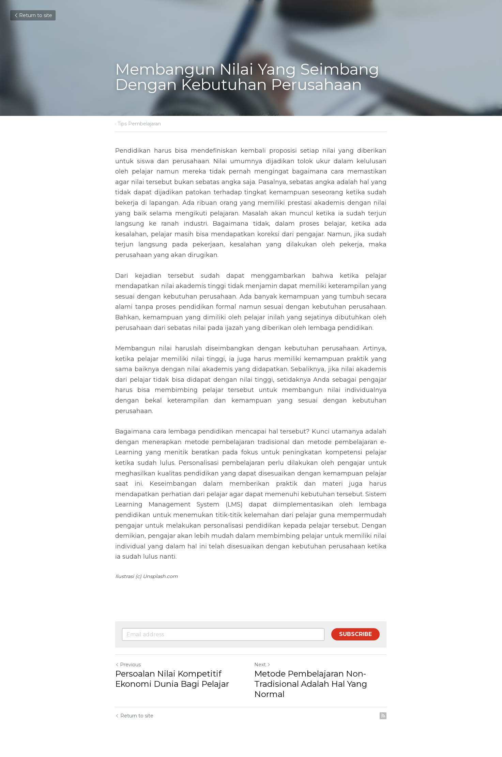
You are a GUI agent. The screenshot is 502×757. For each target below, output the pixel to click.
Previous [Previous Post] (128, 665)
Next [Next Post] (263, 665)
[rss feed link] (383, 715)
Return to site (33, 15)
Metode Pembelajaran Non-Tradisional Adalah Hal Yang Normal (311, 684)
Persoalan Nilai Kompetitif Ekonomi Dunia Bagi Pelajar (172, 679)
